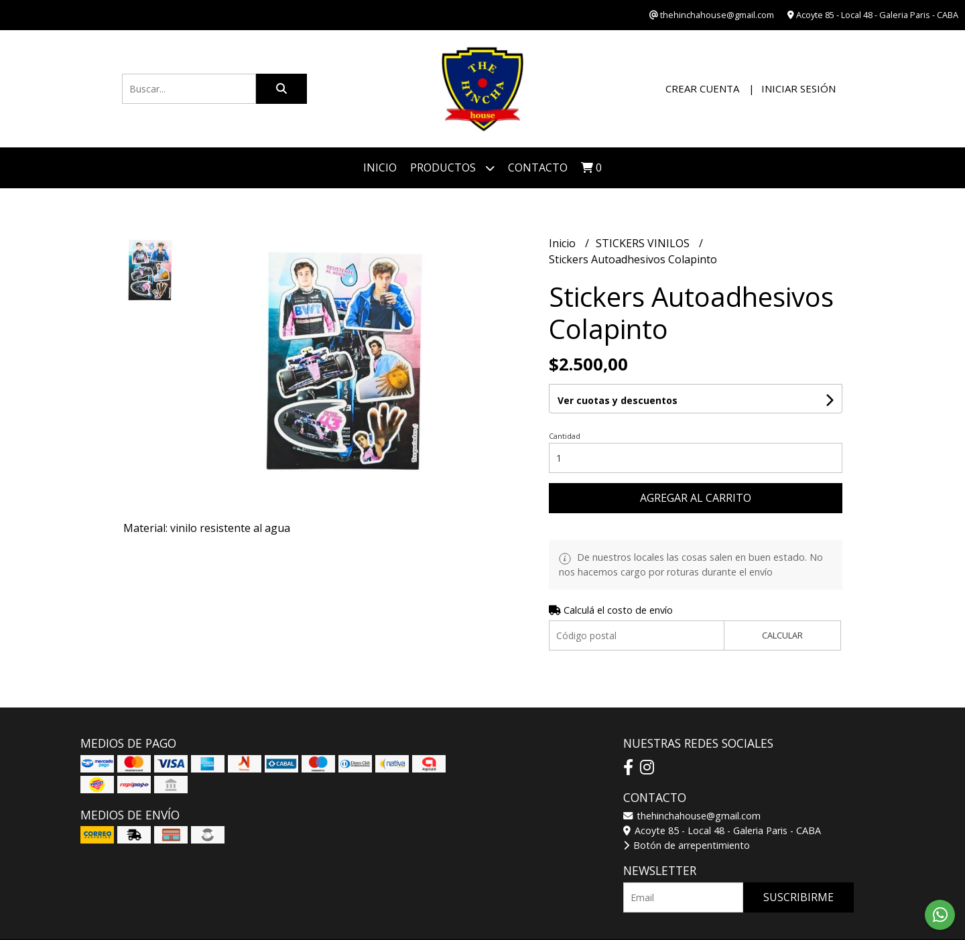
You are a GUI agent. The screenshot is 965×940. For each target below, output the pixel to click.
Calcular (782, 635)
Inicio (380, 167)
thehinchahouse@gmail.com (692, 815)
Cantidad (564, 436)
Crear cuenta (702, 88)
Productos (452, 167)
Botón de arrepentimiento (686, 845)
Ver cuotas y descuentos (618, 400)
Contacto (538, 167)
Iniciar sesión (798, 88)
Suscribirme (798, 897)
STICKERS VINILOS (644, 243)
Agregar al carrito (695, 497)
